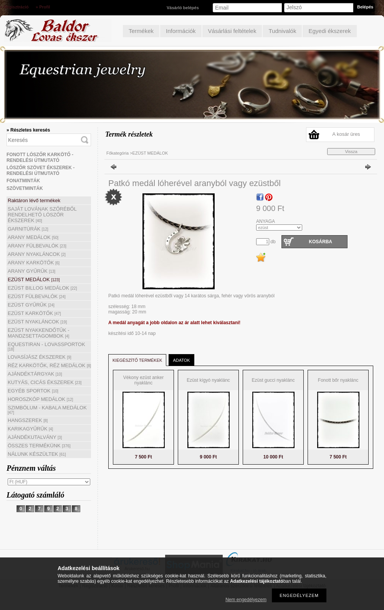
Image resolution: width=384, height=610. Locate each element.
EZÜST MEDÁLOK (34, 279)
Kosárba (320, 241)
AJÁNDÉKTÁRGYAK (35, 374)
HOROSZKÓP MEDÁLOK (40, 399)
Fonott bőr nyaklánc (338, 380)
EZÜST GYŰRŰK (31, 305)
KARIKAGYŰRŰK (30, 429)
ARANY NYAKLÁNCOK (37, 254)
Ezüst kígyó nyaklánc (208, 380)
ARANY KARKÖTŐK (34, 262)
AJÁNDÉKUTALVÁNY (35, 437)
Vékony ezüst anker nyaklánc (143, 380)
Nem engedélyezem (245, 599)
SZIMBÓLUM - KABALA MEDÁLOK (47, 410)
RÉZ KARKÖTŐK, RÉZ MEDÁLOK (49, 365)
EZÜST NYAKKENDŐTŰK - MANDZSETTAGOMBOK (39, 333)
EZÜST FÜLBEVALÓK (37, 296)
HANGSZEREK (28, 420)
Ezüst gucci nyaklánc (273, 380)
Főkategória (117, 153)
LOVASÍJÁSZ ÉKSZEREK (39, 357)
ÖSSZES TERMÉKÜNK (39, 445)
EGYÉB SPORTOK (33, 391)
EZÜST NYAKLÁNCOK (37, 322)
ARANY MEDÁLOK (33, 237)
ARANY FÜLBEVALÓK (37, 246)
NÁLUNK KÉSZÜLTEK (37, 454)
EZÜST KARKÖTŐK (34, 313)
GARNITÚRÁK (28, 229)
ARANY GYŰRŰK (31, 271)
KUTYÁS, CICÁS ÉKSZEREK (44, 382)
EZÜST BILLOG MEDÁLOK (42, 288)
